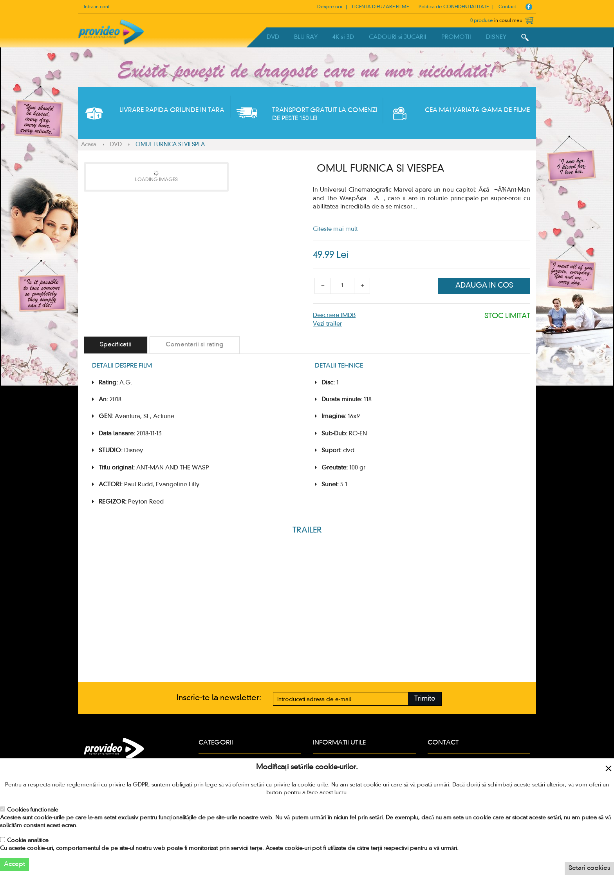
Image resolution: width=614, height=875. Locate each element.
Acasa (88, 144)
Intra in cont (97, 7)
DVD (273, 37)
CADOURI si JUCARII (397, 37)
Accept (14, 864)
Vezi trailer (327, 324)
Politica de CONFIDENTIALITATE (454, 7)
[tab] (115, 345)
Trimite (424, 699)
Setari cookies (589, 868)
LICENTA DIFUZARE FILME (380, 7)
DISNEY (496, 37)
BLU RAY (306, 37)
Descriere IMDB (334, 315)
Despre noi (329, 7)
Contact (507, 7)
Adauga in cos (484, 285)
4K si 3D (343, 37)
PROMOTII (456, 37)
